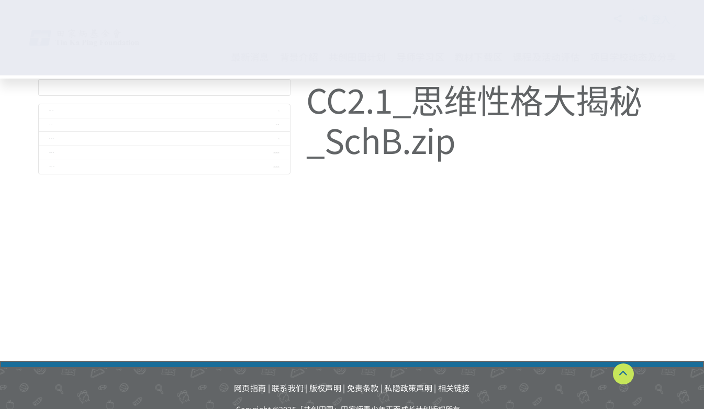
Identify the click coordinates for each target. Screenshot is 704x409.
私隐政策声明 (408, 387)
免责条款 (363, 387)
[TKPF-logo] (95, 32)
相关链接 (454, 387)
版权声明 (325, 387)
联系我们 (288, 387)
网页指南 (250, 387)
